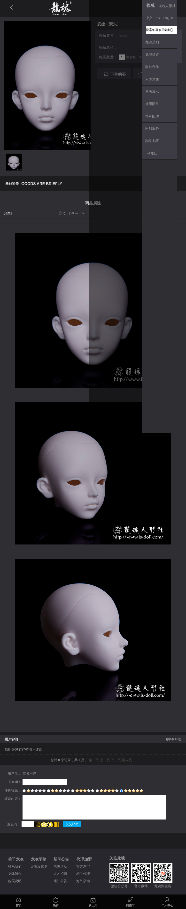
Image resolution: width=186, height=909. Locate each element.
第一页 (94, 760)
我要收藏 (149, 74)
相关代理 (83, 874)
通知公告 (60, 881)
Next (173, 35)
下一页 (116, 760)
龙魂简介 (15, 874)
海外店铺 (83, 881)
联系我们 (15, 866)
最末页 (127, 760)
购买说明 (15, 881)
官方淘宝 (83, 866)
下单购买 (113, 74)
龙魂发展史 (39, 866)
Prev (165, 35)
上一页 (105, 760)
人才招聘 (60, 874)
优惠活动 (60, 866)
